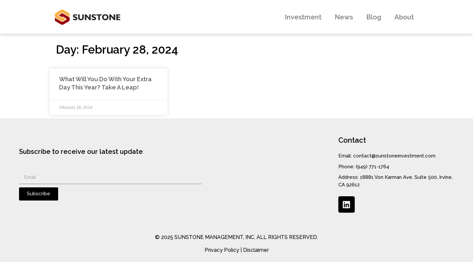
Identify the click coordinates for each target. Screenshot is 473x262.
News (344, 17)
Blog (373, 17)
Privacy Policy (222, 250)
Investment (303, 17)
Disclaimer (256, 250)
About (404, 17)
